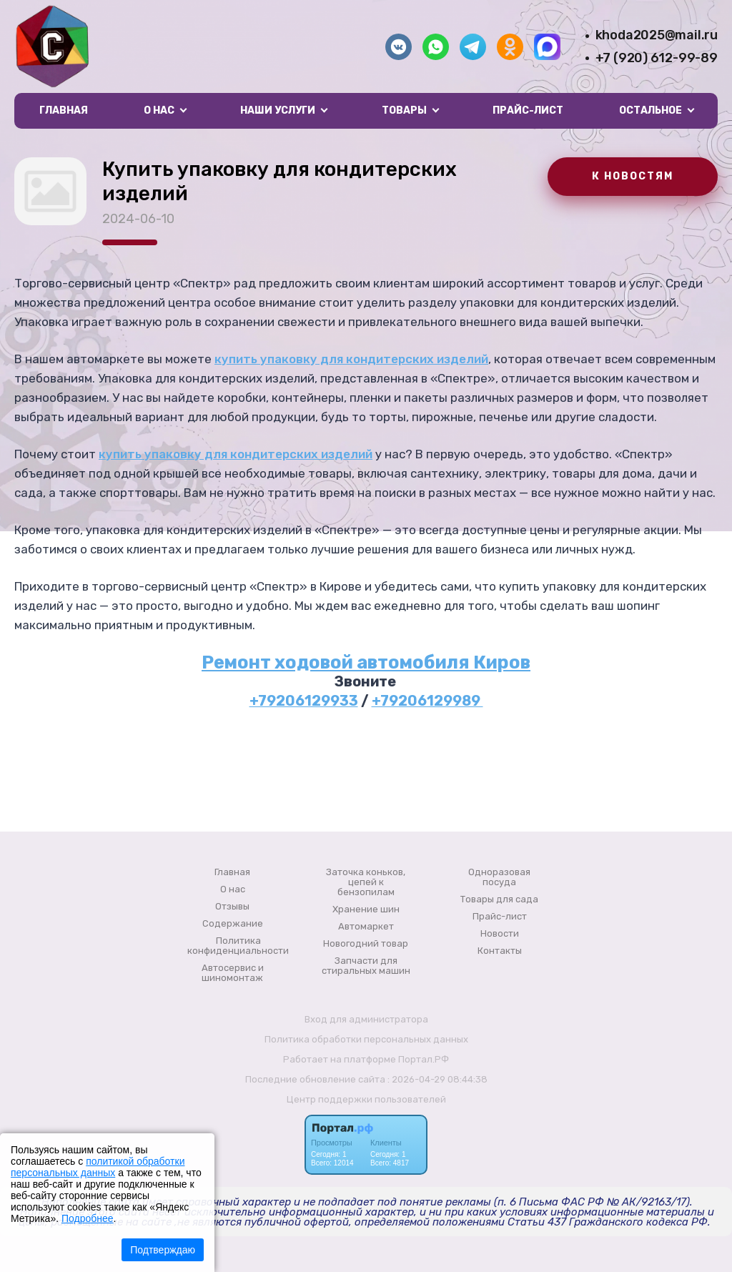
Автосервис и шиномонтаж (233, 973)
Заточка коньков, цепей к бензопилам (365, 882)
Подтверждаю (162, 1250)
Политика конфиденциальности (238, 946)
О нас (232, 889)
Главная (63, 110)
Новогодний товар (365, 944)
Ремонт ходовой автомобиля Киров (366, 662)
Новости (499, 934)
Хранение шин (366, 909)
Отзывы (232, 907)
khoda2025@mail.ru (656, 35)
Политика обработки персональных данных (366, 1039)
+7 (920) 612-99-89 (656, 58)
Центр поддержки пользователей (366, 1099)
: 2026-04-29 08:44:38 (437, 1079)
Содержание (232, 924)
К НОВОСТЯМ (632, 176)
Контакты (500, 951)
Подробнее (87, 1218)
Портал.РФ (423, 1059)
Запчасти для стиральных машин (366, 966)
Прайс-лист (528, 110)
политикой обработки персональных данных (97, 1166)
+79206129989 (427, 700)
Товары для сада (499, 899)
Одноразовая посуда (499, 877)
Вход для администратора (366, 1019)
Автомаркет (366, 927)
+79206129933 (303, 700)
